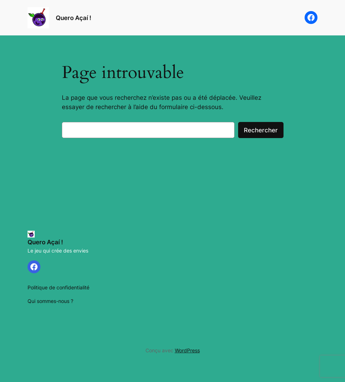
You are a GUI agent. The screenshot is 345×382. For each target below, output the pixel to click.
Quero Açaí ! (73, 17)
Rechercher (261, 130)
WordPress (187, 350)
